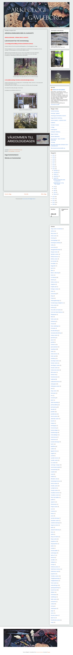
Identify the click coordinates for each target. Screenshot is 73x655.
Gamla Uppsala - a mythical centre (58, 120)
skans (52, 532)
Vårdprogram (54, 608)
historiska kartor (54, 377)
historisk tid (53, 374)
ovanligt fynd (53, 488)
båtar (52, 270)
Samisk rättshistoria (55, 136)
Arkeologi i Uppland (55, 113)
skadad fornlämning (55, 529)
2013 (53, 196)
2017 (53, 162)
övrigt (52, 622)
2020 (53, 157)
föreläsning (53, 321)
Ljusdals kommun (55, 458)
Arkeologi (53, 238)
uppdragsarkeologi (55, 587)
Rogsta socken (54, 506)
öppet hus (53, 617)
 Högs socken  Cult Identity (56, 228)
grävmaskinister (54, 346)
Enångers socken (55, 289)
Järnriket (53, 409)
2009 (53, 204)
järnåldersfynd (54, 414)
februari (55, 194)
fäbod (52, 316)
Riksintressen (54, 504)
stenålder (53, 559)
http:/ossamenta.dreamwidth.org (58, 148)
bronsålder (53, 263)
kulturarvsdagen (54, 430)
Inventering (53, 397)
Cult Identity (53, 277)
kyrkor (52, 444)
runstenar (53, 511)
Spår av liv (53, 555)
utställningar (53, 596)
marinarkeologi (54, 469)
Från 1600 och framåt (55, 309)
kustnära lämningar (55, 441)
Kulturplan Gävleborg (55, 131)
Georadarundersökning (56, 333)
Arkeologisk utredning (55, 242)
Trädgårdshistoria (55, 580)
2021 (53, 155)
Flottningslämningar (55, 300)
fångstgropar (53, 314)
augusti (55, 178)
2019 (53, 159)
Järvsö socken (54, 416)
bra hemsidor (54, 261)
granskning (53, 337)
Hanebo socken (54, 363)
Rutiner (52, 513)
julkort (52, 400)
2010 (53, 202)
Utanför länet (54, 590)
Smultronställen (54, 550)
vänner (52, 613)
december (56, 170)
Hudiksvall (53, 379)
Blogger (48, 652)
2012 (53, 198)
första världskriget (55, 326)
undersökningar (54, 585)
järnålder (53, 411)
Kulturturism (53, 439)
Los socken (53, 462)
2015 (53, 166)
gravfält (52, 342)
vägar (52, 610)
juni (54, 186)
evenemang (17, 151)
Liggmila (53, 453)
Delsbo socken (54, 282)
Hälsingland (53, 384)
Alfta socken (53, 233)
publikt (52, 499)
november (56, 172)
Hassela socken (54, 367)
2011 (53, 200)
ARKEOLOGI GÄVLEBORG (58, 89)
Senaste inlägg (8, 194)
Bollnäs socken (54, 258)
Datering (53, 279)
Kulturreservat (54, 437)
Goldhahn (53, 122)
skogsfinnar (53, 541)
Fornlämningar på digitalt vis (57, 302)
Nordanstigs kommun (55, 481)
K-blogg (52, 127)
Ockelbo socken (54, 485)
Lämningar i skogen (55, 464)
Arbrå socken (54, 235)
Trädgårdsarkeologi (55, 578)
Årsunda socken (54, 615)
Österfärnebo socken (55, 620)
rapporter (53, 502)
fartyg (52, 295)
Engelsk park (54, 286)
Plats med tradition (55, 497)
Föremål (52, 323)
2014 (53, 168)
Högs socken (54, 390)
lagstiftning (53, 446)
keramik (52, 420)
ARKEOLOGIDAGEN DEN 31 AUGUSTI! (59, 180)
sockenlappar (54, 552)
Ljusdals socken (54, 460)
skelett (52, 534)
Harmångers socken (55, 365)
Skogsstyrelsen (54, 543)
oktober (55, 174)
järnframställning (54, 404)
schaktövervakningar (55, 522)
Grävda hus (53, 344)
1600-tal (52, 231)
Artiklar (52, 245)
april (55, 190)
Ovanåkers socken (55, 495)
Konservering (54, 427)
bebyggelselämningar (55, 249)
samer (52, 515)
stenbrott (53, 557)
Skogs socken (54, 539)
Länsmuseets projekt (55, 467)
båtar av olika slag (55, 272)
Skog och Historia (55, 536)
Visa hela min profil (55, 104)
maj (54, 188)
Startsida (26, 194)
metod (52, 474)
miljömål (52, 476)
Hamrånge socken (55, 360)
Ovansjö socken (54, 490)
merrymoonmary (39, 652)
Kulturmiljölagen (54, 434)
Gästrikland (53, 349)
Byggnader (53, 265)
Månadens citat (54, 478)
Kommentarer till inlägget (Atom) (28, 198)
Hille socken (53, 372)
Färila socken (54, 319)
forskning (53, 307)
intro (52, 395)
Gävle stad (53, 356)
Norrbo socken (54, 483)
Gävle (52, 351)
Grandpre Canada (55, 125)
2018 (53, 161)
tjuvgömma (53, 573)
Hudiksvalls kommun (55, 381)
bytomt (52, 268)
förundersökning (54, 330)
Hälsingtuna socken (55, 386)
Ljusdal (52, 455)
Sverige (52, 564)
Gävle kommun (54, 353)
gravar (52, 339)
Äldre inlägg (43, 194)
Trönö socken (54, 583)
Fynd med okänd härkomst (57, 312)
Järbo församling (54, 402)
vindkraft (53, 603)
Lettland (52, 448)
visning (52, 606)
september (56, 176)
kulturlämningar (54, 432)
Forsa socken (54, 305)
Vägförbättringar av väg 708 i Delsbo (58, 183)
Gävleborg (53, 358)
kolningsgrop (53, 425)
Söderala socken (54, 566)
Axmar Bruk (53, 247)
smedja (52, 548)
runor (52, 509)
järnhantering (54, 407)
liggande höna (54, 451)
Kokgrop (53, 423)
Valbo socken (54, 599)
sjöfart (52, 527)
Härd (52, 388)
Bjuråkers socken (54, 254)
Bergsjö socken (54, 251)
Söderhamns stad (55, 571)
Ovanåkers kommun (55, 492)
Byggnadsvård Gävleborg (56, 118)
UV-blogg (53, 142)
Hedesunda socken (55, 370)
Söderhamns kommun (56, 569)
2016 (53, 164)
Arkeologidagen (11, 151)
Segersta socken (54, 525)
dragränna (53, 284)
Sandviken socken (55, 520)
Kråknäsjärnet (54, 129)
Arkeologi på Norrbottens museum (58, 115)
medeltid (53, 471)
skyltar (52, 546)
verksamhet (53, 601)
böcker (52, 275)
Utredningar (53, 594)
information (53, 393)
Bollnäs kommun (54, 256)
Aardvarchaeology (55, 111)
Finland (52, 298)
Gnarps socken (54, 335)
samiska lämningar (55, 518)
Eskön (52, 291)
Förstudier (53, 328)
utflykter (52, 592)
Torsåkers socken (55, 576)
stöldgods (53, 562)
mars (55, 192)
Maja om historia (54, 134)
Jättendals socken (55, 418)
